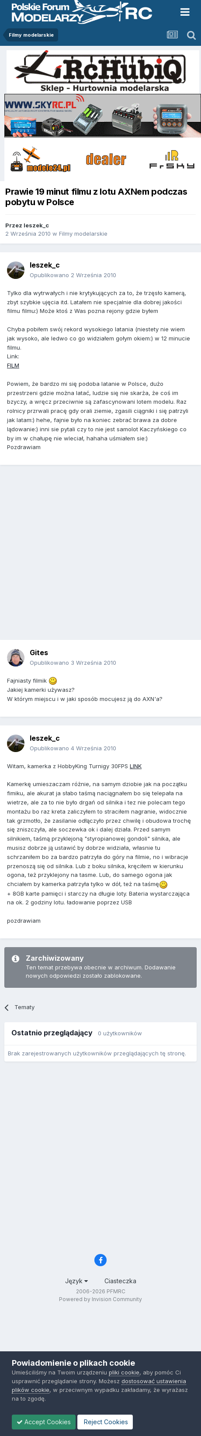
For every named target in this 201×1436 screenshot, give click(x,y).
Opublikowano (73, 274)
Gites (39, 652)
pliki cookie (124, 1372)
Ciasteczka (120, 1281)
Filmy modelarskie (83, 233)
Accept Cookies (44, 1422)
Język (76, 1281)
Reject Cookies (105, 1422)
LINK (136, 766)
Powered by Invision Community (100, 1299)
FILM (13, 365)
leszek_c (36, 225)
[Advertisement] (82, 555)
